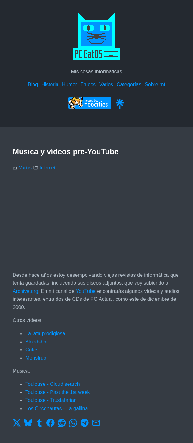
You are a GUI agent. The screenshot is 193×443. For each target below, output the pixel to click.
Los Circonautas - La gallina (56, 408)
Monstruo (35, 358)
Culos (31, 349)
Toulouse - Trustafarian (51, 400)
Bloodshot (36, 341)
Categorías (129, 84)
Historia (49, 84)
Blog (33, 84)
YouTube (86, 291)
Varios (106, 84)
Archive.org (25, 291)
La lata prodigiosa (45, 333)
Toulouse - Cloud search (52, 384)
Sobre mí (155, 84)
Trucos (88, 84)
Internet (47, 167)
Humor (69, 84)
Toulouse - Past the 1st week (57, 392)
